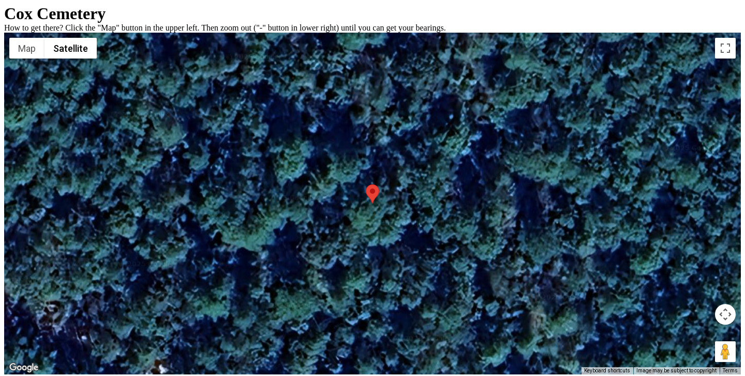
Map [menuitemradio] (27, 48)
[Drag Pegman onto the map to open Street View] (725, 351)
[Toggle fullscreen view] (725, 48)
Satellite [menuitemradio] (70, 48)
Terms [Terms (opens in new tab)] (730, 370)
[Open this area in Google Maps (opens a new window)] (24, 367)
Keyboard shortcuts (607, 370)
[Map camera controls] (725, 314)
